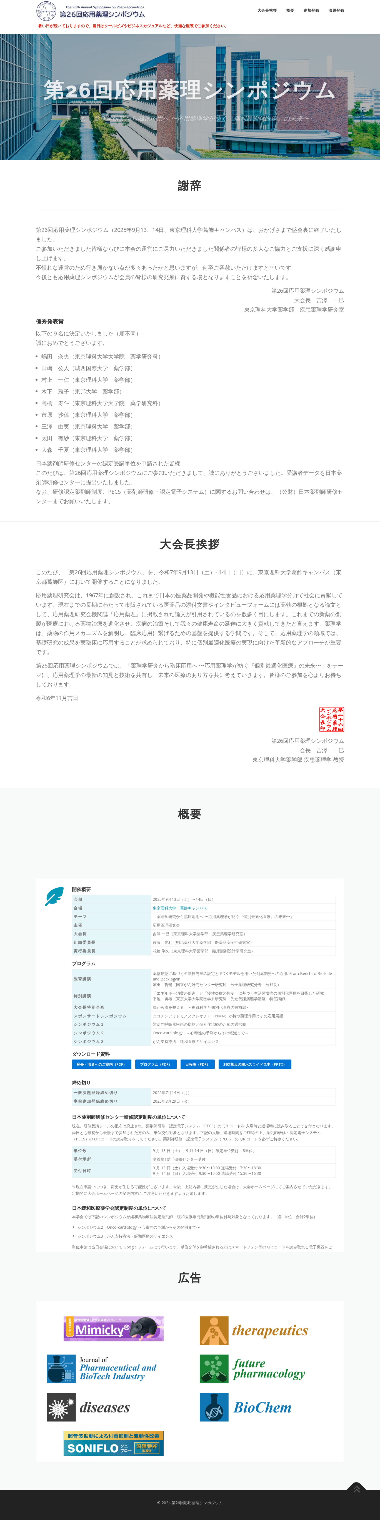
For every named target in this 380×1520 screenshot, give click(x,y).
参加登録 (311, 10)
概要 (290, 10)
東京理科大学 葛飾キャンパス (180, 1115)
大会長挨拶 (267, 10)
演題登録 (336, 10)
